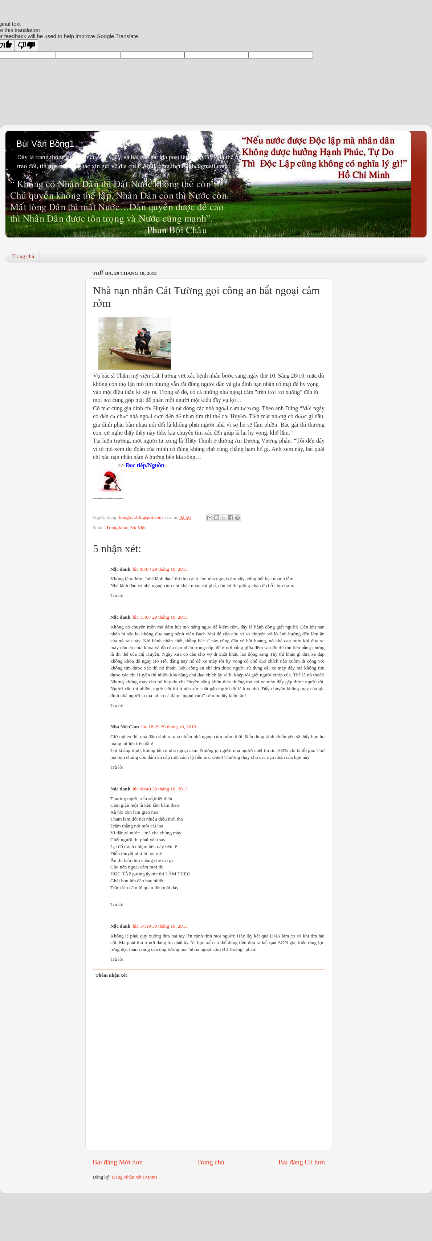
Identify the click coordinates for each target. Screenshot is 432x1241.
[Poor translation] (26, 45)
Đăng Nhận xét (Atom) (134, 1177)
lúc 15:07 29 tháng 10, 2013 (160, 617)
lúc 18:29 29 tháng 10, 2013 (168, 726)
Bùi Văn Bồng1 (45, 143)
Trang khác (117, 527)
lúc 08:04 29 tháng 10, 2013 (160, 569)
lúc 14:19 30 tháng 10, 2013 (160, 926)
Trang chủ (23, 256)
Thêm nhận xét (111, 975)
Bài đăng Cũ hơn (301, 1162)
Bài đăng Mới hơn (118, 1162)
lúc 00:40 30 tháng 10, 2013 (160, 789)
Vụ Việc (138, 527)
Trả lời (116, 595)
